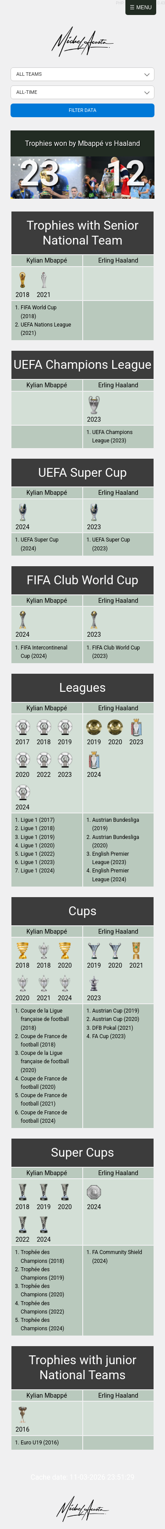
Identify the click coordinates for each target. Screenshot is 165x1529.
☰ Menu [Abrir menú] (141, 7)
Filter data (82, 110)
